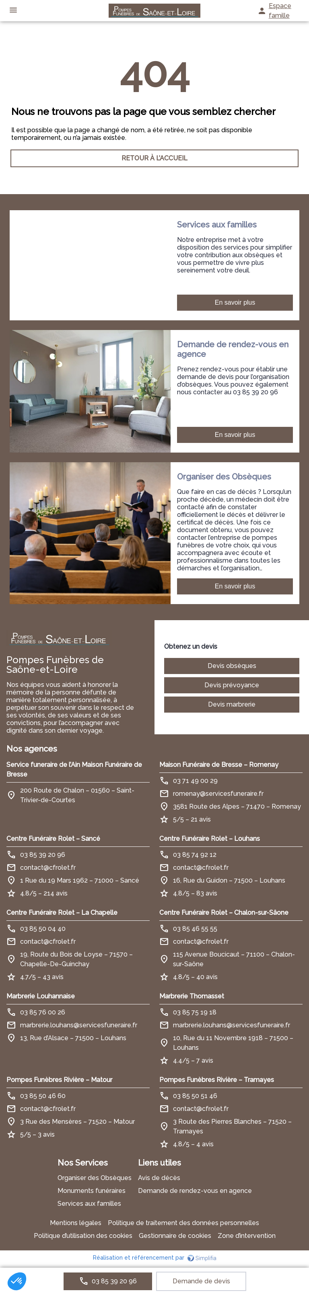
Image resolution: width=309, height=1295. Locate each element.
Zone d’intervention (247, 1236)
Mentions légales (75, 1223)
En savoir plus (235, 302)
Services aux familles (89, 1203)
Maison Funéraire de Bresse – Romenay (218, 764)
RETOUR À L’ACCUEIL (154, 158)
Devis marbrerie (231, 704)
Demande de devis (201, 1281)
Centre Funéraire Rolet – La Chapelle (61, 912)
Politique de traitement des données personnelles (183, 1223)
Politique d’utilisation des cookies (83, 1236)
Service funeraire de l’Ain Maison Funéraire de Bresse (74, 769)
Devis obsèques (232, 666)
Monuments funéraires (92, 1191)
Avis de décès (159, 1178)
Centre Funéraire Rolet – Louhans (209, 838)
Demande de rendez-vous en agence (195, 1191)
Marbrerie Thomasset (191, 996)
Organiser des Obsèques (95, 1178)
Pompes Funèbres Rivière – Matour (59, 1080)
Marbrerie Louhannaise (40, 996)
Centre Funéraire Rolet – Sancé (53, 838)
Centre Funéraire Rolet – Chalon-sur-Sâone (223, 912)
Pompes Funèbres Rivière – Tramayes (216, 1080)
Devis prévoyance (231, 685)
